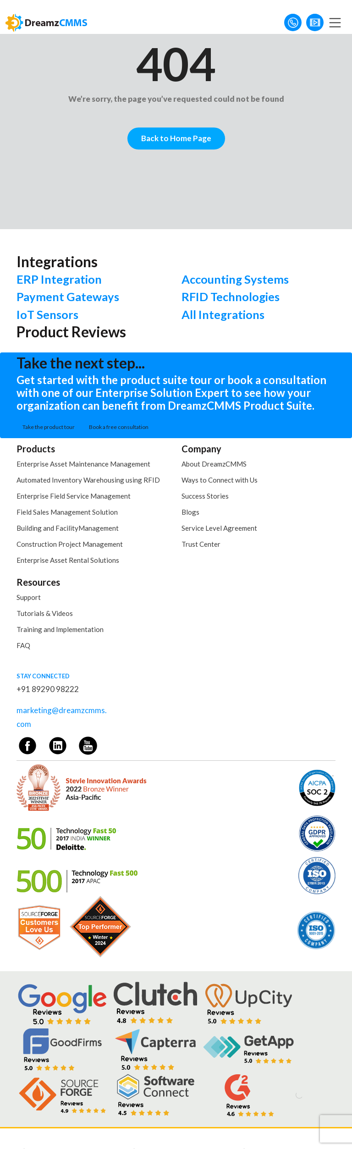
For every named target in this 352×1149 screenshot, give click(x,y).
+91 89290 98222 (47, 689)
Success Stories (205, 496)
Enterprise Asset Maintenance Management (83, 464)
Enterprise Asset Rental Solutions (67, 560)
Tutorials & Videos (44, 613)
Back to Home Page (176, 138)
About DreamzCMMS (214, 464)
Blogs (190, 512)
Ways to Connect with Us (220, 480)
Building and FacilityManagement (67, 528)
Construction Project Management (69, 544)
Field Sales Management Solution (67, 512)
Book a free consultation (118, 426)
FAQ (23, 645)
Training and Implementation (60, 629)
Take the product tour (48, 426)
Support (28, 597)
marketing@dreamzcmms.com (61, 717)
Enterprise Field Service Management (73, 496)
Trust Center (201, 544)
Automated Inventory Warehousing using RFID (88, 480)
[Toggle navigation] (335, 22)
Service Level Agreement (219, 528)
